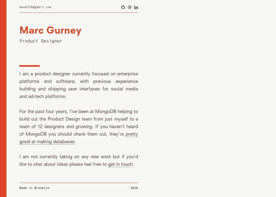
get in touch (120, 164)
